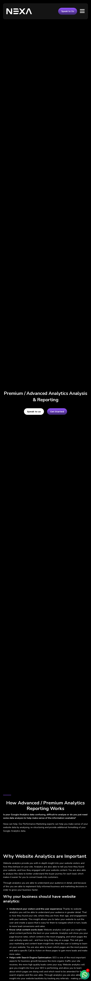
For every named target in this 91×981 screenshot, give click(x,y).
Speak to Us (67, 11)
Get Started (57, 411)
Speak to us (34, 411)
